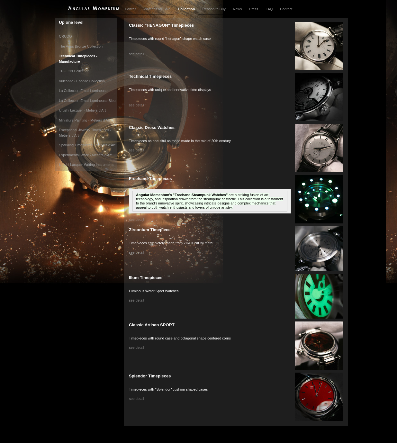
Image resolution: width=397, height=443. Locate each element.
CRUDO (65, 36)
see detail (136, 54)
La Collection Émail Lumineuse (83, 91)
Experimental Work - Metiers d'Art (85, 155)
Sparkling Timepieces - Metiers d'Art (87, 145)
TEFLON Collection (74, 71)
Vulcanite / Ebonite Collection (82, 81)
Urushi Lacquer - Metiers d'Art (82, 110)
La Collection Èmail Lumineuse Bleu (87, 101)
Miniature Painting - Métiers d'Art (84, 120)
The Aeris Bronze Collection (81, 46)
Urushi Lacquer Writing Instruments (86, 165)
